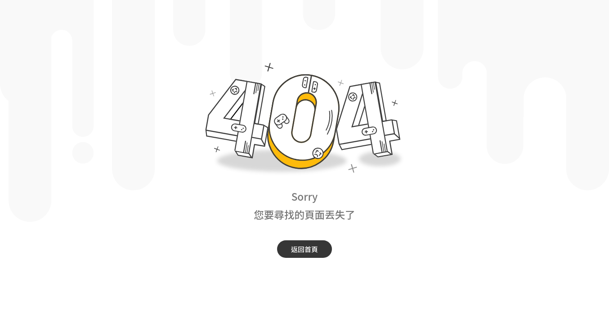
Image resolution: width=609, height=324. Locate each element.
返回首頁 (304, 249)
